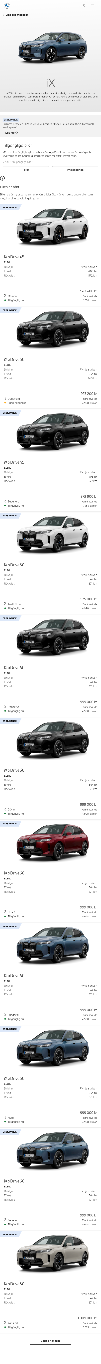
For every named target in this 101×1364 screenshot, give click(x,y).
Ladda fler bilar (50, 1340)
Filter (25, 169)
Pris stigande (75, 169)
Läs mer (11, 133)
